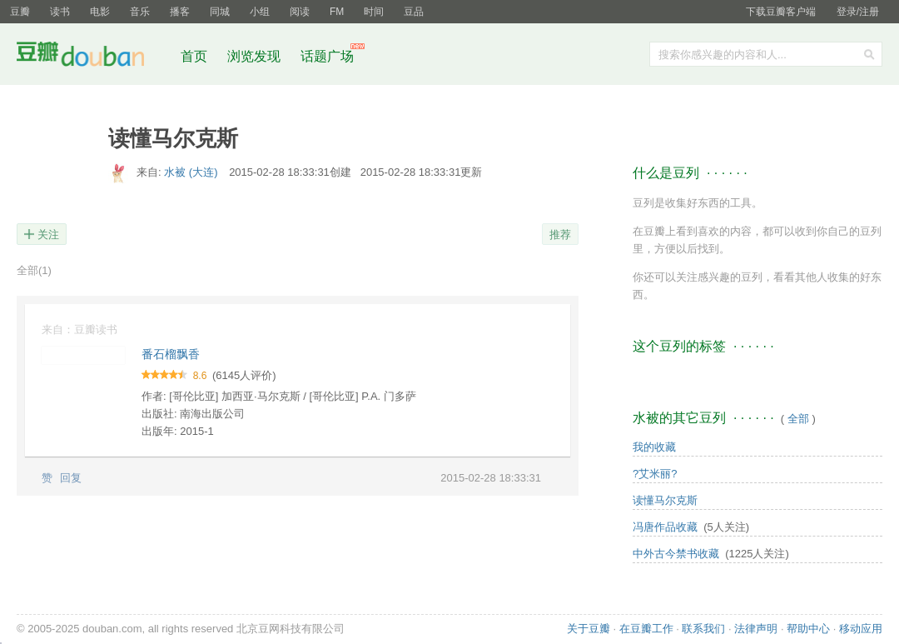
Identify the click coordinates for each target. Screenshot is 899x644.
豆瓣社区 (93, 57)
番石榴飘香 (171, 354)
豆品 (414, 11)
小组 (260, 11)
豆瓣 (20, 11)
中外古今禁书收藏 (676, 553)
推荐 (560, 234)
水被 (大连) (192, 172)
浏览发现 (255, 56)
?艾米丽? (655, 473)
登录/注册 (858, 11)
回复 (71, 478)
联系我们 (703, 628)
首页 (194, 56)
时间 (374, 11)
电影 (100, 11)
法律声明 (755, 628)
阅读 (300, 11)
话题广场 (327, 56)
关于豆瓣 (588, 628)
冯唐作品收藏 (665, 527)
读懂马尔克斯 (665, 500)
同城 (220, 11)
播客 (180, 11)
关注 (48, 234)
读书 (60, 11)
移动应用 (860, 628)
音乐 (140, 11)
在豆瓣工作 (646, 628)
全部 (34, 270)
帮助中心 (808, 628)
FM (337, 11)
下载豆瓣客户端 (781, 11)
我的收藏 (654, 447)
